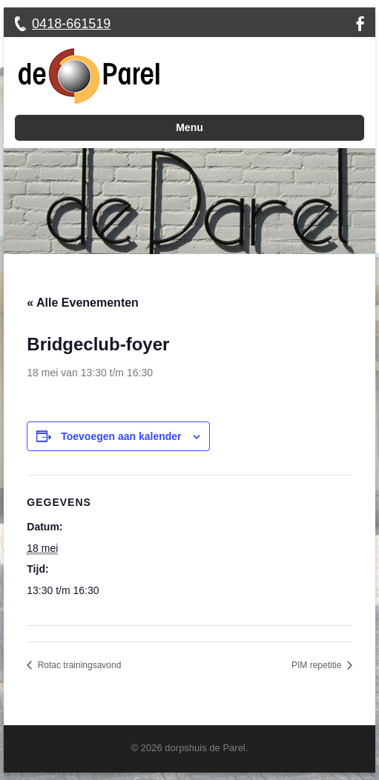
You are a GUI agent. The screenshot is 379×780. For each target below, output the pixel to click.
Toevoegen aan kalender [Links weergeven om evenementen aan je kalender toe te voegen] (121, 436)
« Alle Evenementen (83, 302)
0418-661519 (71, 23)
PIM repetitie (317, 665)
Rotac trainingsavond (78, 665)
